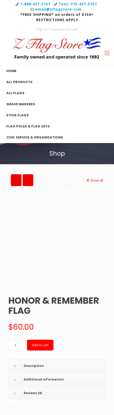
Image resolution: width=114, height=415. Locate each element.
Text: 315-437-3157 (78, 4)
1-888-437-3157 (35, 4)
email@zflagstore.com (58, 9)
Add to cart (40, 345)
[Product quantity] (17, 345)
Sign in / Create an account (57, 29)
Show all (94, 180)
